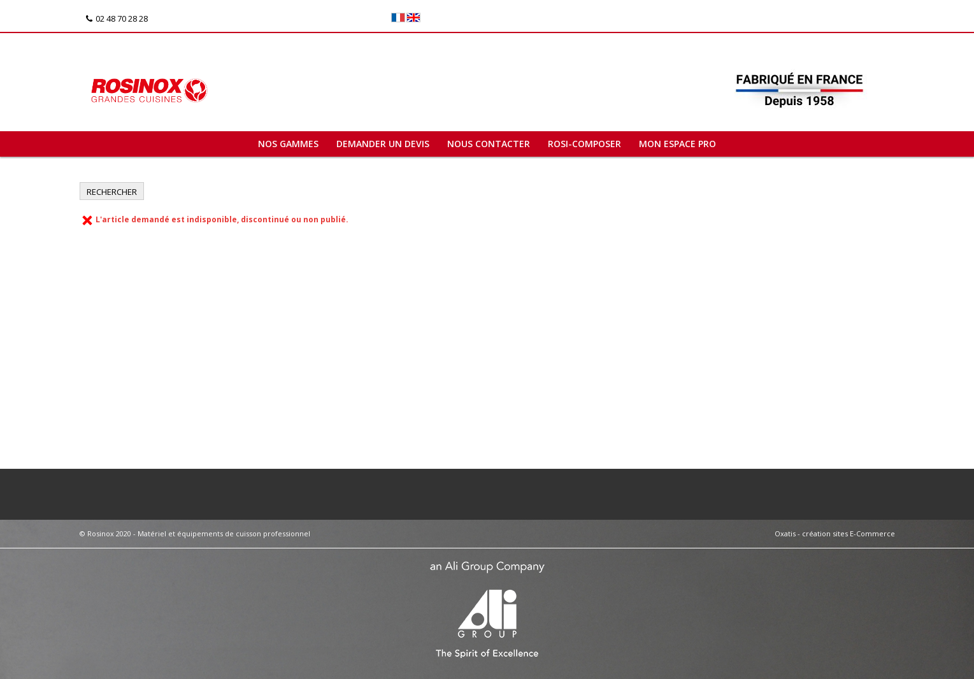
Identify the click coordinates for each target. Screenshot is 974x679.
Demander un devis (382, 144)
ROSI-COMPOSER (584, 144)
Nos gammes (288, 144)
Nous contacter (488, 144)
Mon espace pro (677, 144)
